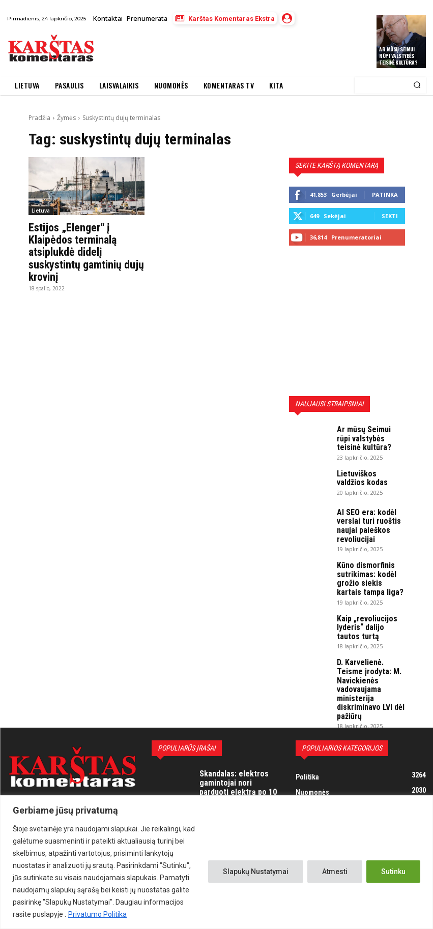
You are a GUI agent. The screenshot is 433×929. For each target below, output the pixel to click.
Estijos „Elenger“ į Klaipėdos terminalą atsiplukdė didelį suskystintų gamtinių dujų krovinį (82, 249)
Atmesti (335, 871)
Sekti (390, 216)
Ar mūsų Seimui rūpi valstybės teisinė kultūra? (398, 55)
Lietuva (41, 210)
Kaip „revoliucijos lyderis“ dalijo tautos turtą (367, 606)
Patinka (385, 194)
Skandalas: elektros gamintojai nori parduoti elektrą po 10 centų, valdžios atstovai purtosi (235, 741)
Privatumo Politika (97, 914)
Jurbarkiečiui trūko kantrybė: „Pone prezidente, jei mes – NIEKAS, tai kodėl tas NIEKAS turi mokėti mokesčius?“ (239, 791)
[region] (216, 862)
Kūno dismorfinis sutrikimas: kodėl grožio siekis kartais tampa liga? (366, 563)
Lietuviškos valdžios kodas (367, 471)
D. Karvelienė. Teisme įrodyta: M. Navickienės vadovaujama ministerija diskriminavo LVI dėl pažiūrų (370, 656)
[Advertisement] (220, 50)
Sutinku (393, 871)
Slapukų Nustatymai (255, 871)
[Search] (417, 85)
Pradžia (39, 117)
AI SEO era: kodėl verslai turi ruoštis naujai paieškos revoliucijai (364, 517)
